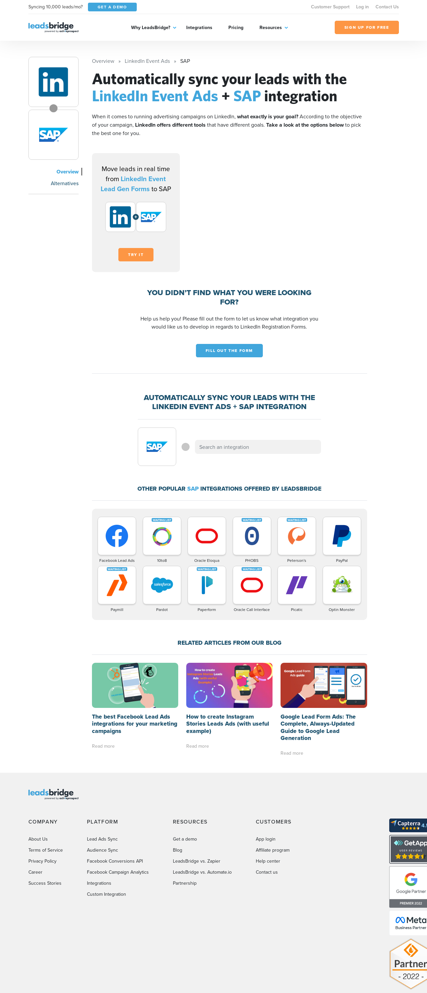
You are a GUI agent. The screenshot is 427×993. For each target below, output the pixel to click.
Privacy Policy (42, 861)
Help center (268, 861)
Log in (362, 6)
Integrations (199, 27)
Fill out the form (229, 351)
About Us (38, 839)
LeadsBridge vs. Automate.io (202, 872)
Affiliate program (273, 850)
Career (35, 872)
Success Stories (45, 883)
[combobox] (258, 447)
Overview (68, 171)
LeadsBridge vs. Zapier (196, 861)
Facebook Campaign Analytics (118, 872)
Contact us (267, 872)
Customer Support (330, 6)
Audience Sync (102, 850)
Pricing (235, 27)
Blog (177, 850)
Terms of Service (45, 850)
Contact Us (387, 6)
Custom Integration (106, 894)
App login (266, 839)
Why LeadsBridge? (150, 27)
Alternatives (65, 183)
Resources (270, 27)
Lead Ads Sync (102, 839)
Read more (103, 746)
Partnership (185, 883)
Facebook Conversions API (115, 861)
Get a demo (185, 839)
